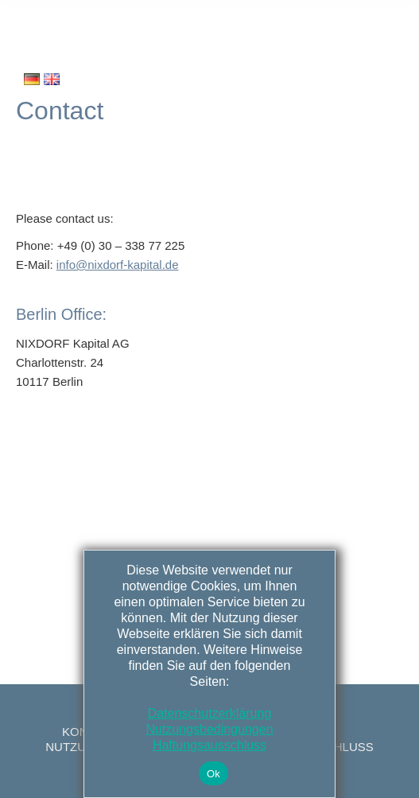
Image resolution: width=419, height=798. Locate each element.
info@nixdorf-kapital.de (117, 264)
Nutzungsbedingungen (209, 729)
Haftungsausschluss (209, 745)
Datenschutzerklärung (210, 713)
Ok (213, 774)
